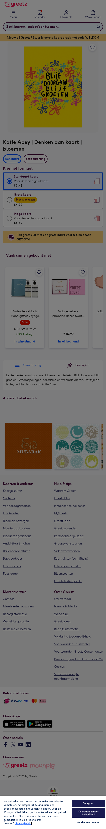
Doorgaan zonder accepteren (88, 812)
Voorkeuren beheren (88, 822)
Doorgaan (88, 803)
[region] (53, 812)
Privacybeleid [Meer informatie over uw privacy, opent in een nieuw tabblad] (23, 823)
